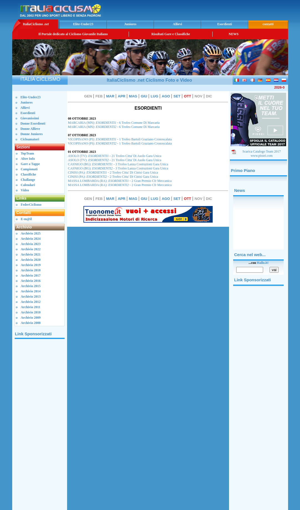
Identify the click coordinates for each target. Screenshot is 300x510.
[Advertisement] (222, 9)
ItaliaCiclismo (36, 24)
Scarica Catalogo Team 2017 (262, 151)
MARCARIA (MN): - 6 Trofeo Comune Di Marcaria (114, 123)
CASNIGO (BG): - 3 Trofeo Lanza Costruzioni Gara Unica (118, 164)
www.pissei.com (262, 156)
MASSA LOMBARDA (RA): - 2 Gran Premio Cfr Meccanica (120, 181)
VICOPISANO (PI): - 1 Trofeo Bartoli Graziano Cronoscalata (120, 139)
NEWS (233, 34)
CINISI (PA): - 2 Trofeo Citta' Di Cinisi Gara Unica (113, 172)
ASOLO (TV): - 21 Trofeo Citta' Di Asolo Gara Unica (114, 156)
